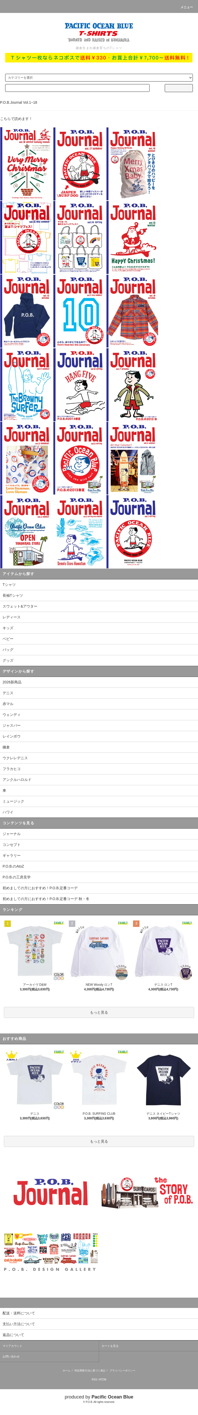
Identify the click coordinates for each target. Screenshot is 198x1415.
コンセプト (12, 845)
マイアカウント (12, 1345)
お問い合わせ (11, 1356)
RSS (94, 1379)
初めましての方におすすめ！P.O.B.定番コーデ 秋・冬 (46, 899)
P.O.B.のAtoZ (13, 866)
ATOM (102, 1379)
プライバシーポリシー (122, 1370)
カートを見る (110, 1345)
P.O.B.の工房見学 (17, 877)
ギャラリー (12, 855)
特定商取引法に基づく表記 (90, 1370)
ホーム (66, 1370)
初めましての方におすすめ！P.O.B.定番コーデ (40, 888)
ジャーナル (12, 834)
